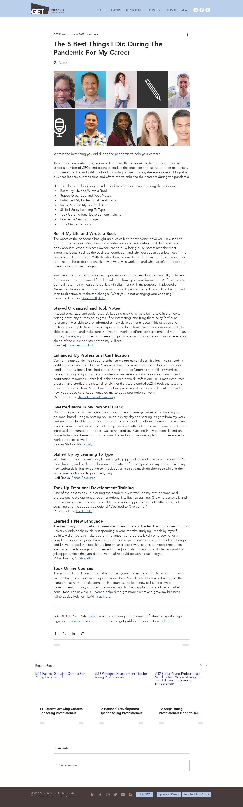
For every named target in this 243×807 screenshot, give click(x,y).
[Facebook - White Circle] (201, 10)
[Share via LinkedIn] (73, 633)
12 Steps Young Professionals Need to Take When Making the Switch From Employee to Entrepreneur (180, 711)
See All (204, 665)
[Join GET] (144, 794)
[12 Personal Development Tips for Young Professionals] (121, 687)
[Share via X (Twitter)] (64, 633)
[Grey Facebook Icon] (100, 794)
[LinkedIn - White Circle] (195, 10)
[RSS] (130, 794)
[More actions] (187, 34)
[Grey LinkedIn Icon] (92, 794)
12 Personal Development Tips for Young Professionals (120, 711)
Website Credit (40, 795)
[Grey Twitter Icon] (115, 794)
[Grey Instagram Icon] (107, 794)
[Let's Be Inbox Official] (196, 794)
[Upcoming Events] (169, 794)
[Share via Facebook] (55, 633)
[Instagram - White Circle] (207, 10)
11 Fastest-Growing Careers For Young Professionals (61, 711)
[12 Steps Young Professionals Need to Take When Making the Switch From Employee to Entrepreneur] (181, 687)
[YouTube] (122, 794)
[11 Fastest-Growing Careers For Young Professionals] (62, 687)
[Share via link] (82, 633)
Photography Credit (64, 795)
